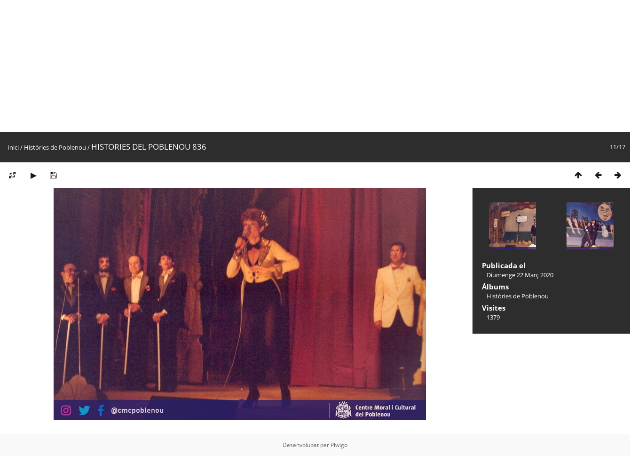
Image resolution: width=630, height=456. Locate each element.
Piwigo (339, 445)
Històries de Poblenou (55, 147)
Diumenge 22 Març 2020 (520, 275)
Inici (13, 147)
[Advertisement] (282, 66)
